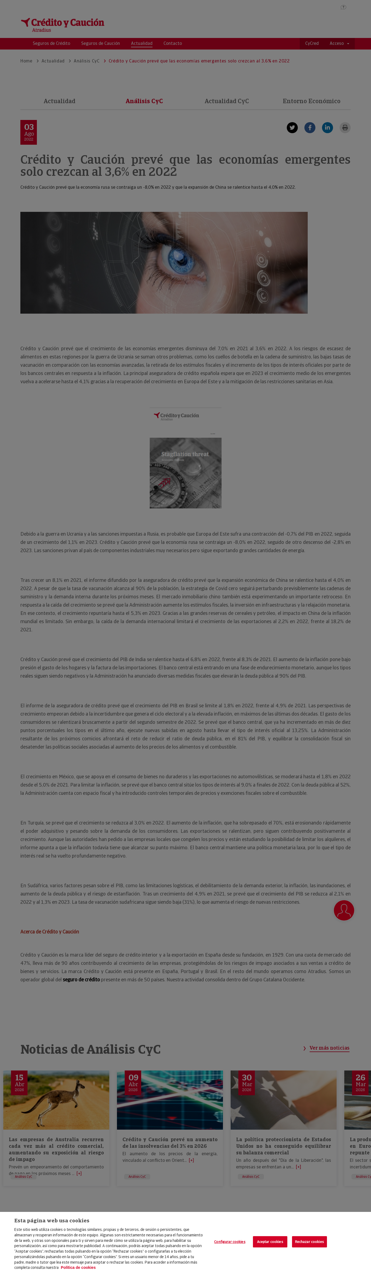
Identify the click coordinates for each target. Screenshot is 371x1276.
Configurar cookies (229, 1241)
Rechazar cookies (309, 1241)
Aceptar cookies (270, 1241)
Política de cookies (78, 1267)
